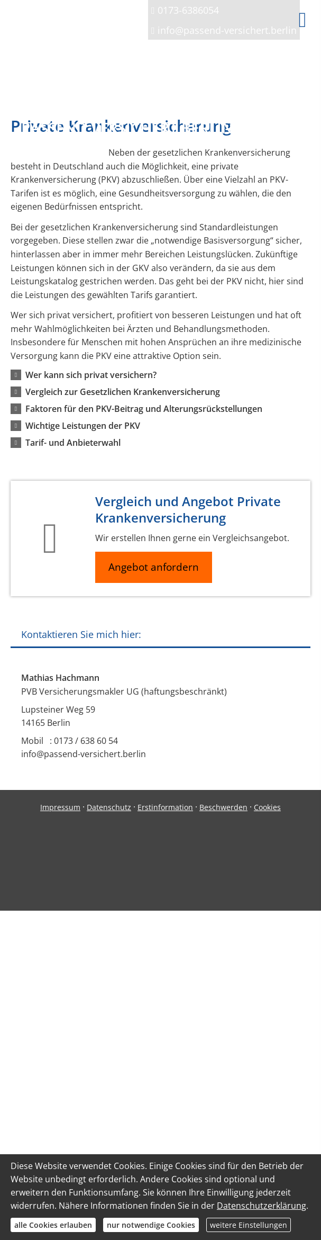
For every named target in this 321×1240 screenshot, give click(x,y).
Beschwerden (223, 807)
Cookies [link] (267, 807)
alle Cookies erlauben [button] (53, 1225)
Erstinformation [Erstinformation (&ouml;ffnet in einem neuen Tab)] (165, 807)
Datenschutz (109, 807)
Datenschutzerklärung (261, 1205)
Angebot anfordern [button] (153, 567)
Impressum (60, 807)
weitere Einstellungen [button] (248, 1225)
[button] (91, 375)
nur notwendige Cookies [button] (151, 1225)
